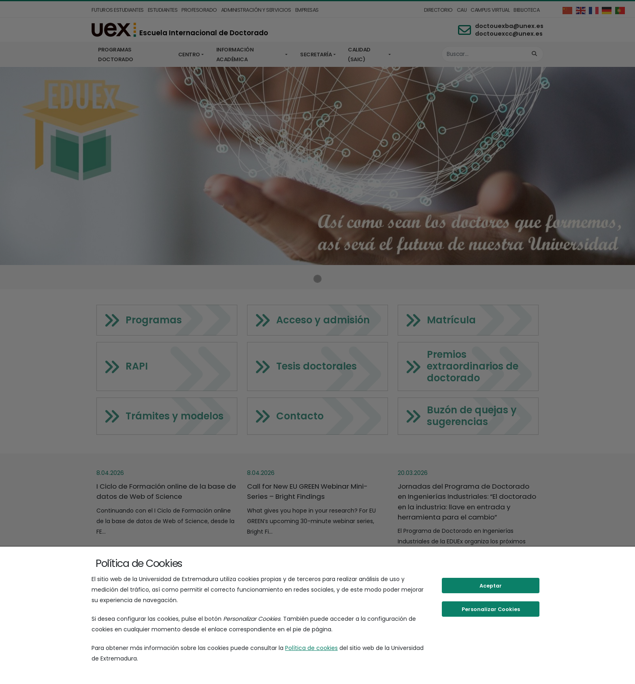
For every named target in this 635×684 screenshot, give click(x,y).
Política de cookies (311, 648)
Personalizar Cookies (491, 609)
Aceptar (490, 585)
